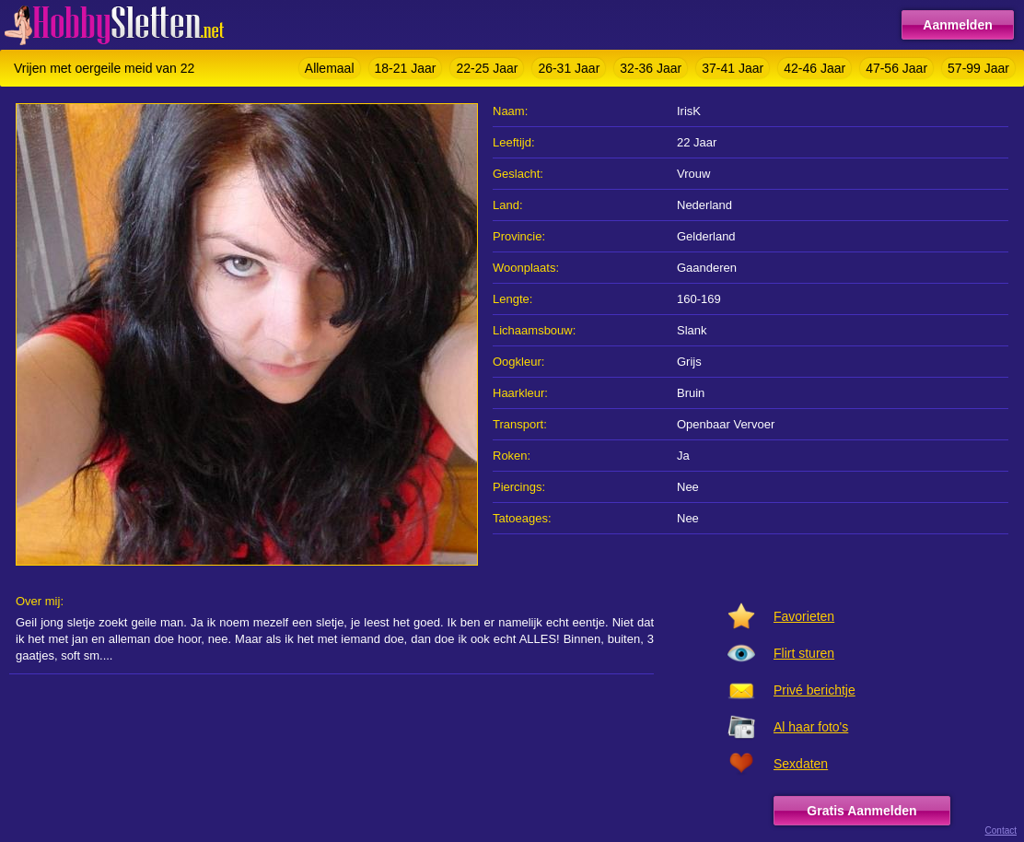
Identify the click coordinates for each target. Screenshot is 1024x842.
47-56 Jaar (896, 68)
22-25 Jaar (487, 68)
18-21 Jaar (405, 68)
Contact (1001, 830)
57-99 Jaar (978, 68)
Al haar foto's (811, 726)
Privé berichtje (814, 690)
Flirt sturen (804, 653)
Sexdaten (801, 763)
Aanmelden (957, 25)
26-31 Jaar (568, 68)
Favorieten (804, 616)
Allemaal (330, 68)
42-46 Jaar (814, 68)
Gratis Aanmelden (861, 810)
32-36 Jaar (650, 68)
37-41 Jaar (732, 68)
